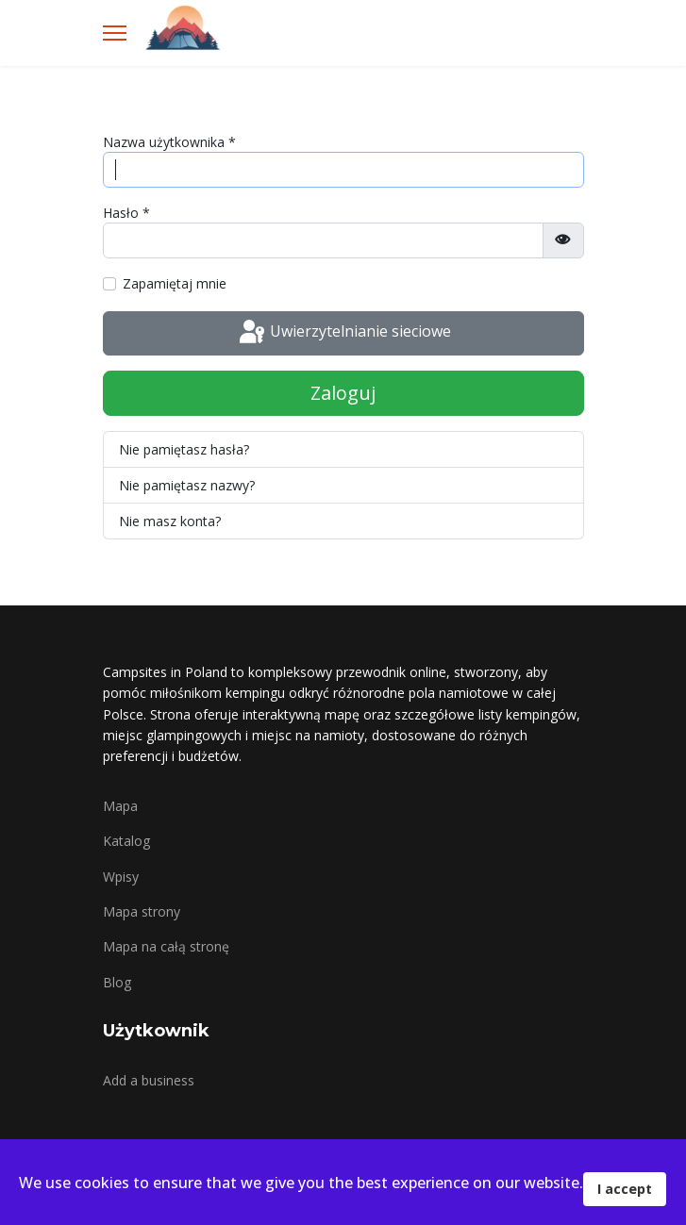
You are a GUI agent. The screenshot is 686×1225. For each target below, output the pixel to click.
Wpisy (121, 877)
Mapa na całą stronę (166, 946)
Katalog (126, 841)
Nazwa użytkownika (169, 142)
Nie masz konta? (170, 521)
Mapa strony (141, 911)
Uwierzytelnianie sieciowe (343, 333)
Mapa (120, 806)
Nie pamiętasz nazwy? (187, 485)
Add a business (148, 1080)
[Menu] (114, 33)
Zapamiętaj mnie (174, 283)
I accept (624, 1189)
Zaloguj (343, 393)
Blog (117, 982)
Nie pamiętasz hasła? (184, 449)
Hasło (126, 213)
